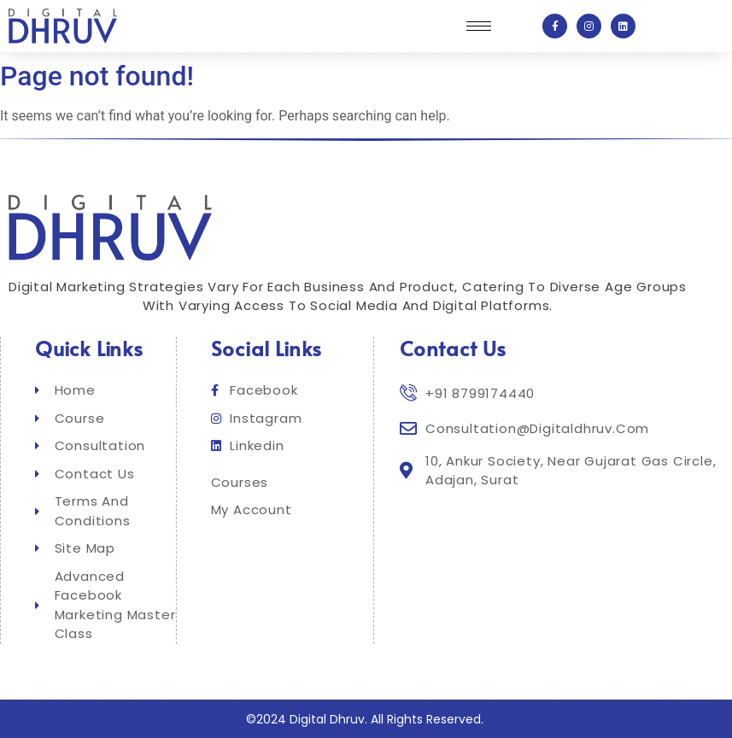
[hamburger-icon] (479, 26)
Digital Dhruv (327, 719)
